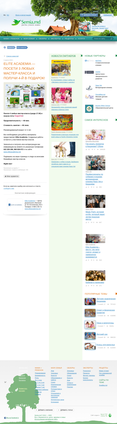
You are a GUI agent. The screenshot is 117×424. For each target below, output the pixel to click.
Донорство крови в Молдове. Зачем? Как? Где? (100, 28)
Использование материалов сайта (46, 419)
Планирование (40, 373)
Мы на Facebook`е (13, 418)
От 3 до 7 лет (39, 385)
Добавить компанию (45, 410)
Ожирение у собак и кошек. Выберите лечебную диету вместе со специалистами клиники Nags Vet (65, 164)
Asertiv (98, 72)
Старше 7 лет (40, 387)
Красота (54, 375)
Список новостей (12, 56)
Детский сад (102, 334)
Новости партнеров (63, 56)
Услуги (81, 39)
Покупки (38, 394)
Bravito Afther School (103, 106)
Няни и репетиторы (105, 323)
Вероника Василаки (92, 141)
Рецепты (69, 39)
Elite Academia (30, 201)
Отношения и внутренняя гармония (56, 395)
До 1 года (38, 380)
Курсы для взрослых (106, 345)
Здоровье (54, 373)
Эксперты (56, 39)
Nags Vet (54, 159)
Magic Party (89, 209)
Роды (37, 378)
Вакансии (22, 378)
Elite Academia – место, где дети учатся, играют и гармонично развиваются (93, 252)
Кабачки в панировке (95, 282)
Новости (22, 375)
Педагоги (86, 373)
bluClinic (98, 61)
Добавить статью (90, 15)
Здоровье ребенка (41, 389)
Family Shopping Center (58, 132)
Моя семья (29, 39)
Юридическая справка (56, 385)
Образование (72, 373)
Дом (52, 371)
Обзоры (43, 39)
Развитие (38, 392)
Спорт (53, 382)
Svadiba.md (103, 385)
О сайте (22, 373)
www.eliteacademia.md (12, 152)
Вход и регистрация (23, 15)
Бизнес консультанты (88, 379)
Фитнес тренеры (89, 375)
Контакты (22, 380)
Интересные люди (57, 400)
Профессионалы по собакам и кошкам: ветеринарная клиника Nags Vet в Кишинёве (94, 179)
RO (8, 15)
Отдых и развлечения (71, 384)
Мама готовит (104, 371)
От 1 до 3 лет (39, 382)
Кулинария (55, 402)
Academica (54, 77)
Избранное (108, 15)
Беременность (40, 375)
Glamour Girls (55, 104)
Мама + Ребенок (11, 39)
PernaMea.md (100, 94)
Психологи (87, 371)
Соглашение (23, 371)
